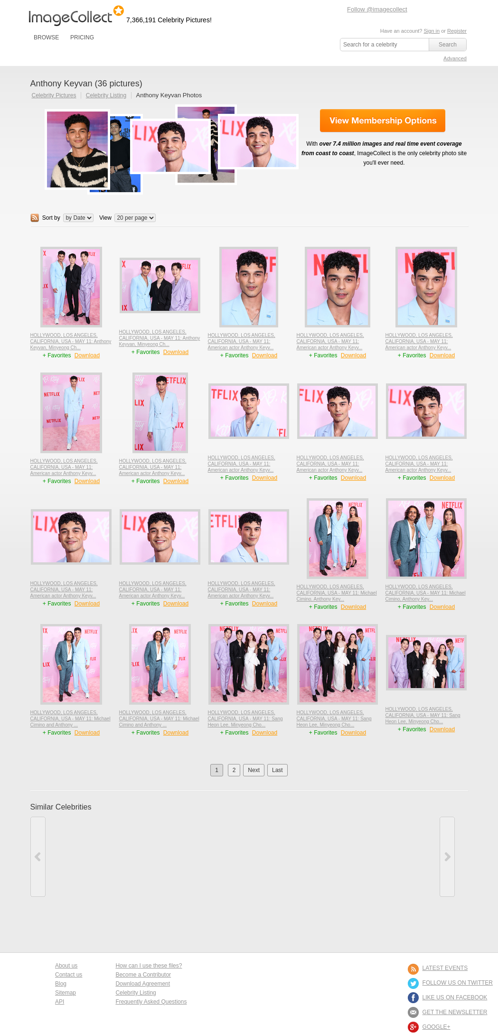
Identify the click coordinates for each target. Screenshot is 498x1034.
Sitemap (65, 992)
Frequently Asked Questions (151, 1001)
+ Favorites (58, 355)
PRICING (82, 37)
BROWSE (46, 37)
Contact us (68, 974)
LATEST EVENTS (445, 968)
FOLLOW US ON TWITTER (458, 982)
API (59, 1001)
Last (277, 770)
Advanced (455, 58)
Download (87, 355)
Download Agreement (142, 983)
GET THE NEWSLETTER (455, 1012)
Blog (60, 983)
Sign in (431, 31)
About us (66, 965)
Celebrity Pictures (54, 95)
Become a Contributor (143, 974)
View (105, 217)
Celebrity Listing (106, 95)
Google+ (437, 1027)
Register (457, 31)
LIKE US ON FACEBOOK (455, 997)
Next (254, 770)
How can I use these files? (148, 965)
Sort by (51, 217)
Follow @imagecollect (377, 9)
